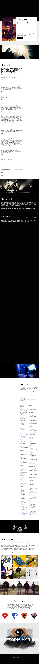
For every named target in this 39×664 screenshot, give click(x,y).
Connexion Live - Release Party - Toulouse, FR (33, 426)
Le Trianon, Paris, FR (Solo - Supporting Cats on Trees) (33, 461)
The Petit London (22, 406)
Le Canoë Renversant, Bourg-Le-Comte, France (32, 497)
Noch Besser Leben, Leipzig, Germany (32, 504)
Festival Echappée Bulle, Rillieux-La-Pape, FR (32, 443)
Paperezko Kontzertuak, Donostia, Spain (32, 472)
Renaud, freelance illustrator (22, 657)
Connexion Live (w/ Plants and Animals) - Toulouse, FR (33, 424)
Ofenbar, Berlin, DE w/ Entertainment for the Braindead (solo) (33, 489)
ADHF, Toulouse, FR (32, 484)
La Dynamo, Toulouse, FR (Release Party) (33, 493)
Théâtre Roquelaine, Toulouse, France (32, 480)
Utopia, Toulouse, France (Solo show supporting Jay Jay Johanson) (33, 478)
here (19, 610)
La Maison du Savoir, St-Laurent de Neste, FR (32, 428)
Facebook (8, 606)
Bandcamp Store (28, 608)
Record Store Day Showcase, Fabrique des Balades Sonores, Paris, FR (33, 421)
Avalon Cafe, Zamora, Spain (33, 470)
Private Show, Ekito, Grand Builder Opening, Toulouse (33, 466)
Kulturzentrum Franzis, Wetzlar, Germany (32, 507)
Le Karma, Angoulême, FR (33, 453)
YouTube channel (19, 604)
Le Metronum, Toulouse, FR (33, 459)
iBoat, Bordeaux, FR (32, 457)
